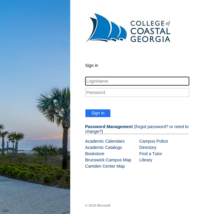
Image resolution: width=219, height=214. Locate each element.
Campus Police (153, 141)
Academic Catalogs (103, 147)
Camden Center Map (105, 166)
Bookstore (94, 153)
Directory (148, 147)
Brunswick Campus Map (108, 160)
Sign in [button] (97, 113)
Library (145, 160)
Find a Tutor (150, 153)
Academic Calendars (105, 141)
